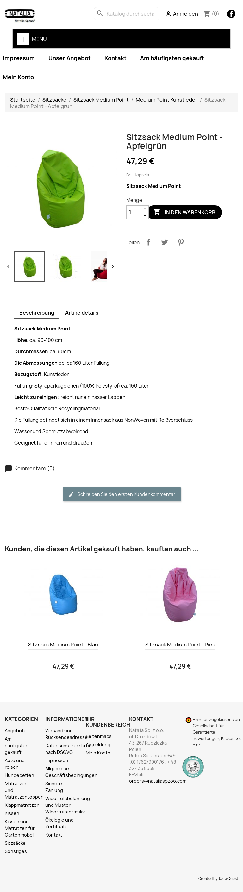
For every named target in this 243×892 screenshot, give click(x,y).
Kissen (12, 813)
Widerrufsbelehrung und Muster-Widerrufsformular (67, 805)
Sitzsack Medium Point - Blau (63, 644)
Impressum (57, 760)
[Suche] (126, 13)
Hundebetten (19, 775)
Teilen (148, 242)
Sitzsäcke (15, 843)
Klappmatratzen (22, 805)
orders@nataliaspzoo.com (157, 781)
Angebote (16, 731)
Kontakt (115, 58)
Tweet (164, 242)
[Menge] (133, 212)
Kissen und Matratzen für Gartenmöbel (20, 828)
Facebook (231, 14)
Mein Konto (98, 753)
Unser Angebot (69, 58)
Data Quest (228, 878)
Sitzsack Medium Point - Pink (180, 644)
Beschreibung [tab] (36, 312)
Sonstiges (16, 851)
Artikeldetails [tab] (81, 312)
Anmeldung (98, 744)
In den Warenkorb (184, 212)
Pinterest (180, 242)
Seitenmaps (99, 736)
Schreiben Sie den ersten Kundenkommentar (121, 494)
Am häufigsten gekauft (172, 58)
